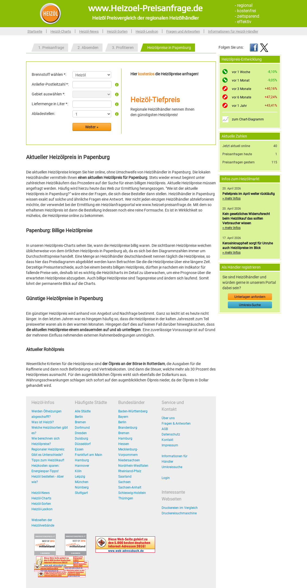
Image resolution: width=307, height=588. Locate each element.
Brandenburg (127, 428)
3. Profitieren (123, 47)
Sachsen (124, 482)
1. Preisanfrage (51, 47)
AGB (165, 429)
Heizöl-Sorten (117, 31)
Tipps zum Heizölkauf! (47, 460)
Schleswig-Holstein (132, 493)
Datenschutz (171, 434)
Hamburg (82, 460)
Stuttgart (81, 493)
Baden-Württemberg (133, 411)
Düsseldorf (83, 444)
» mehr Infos (231, 198)
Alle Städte (83, 411)
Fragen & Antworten (176, 423)
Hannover (82, 466)
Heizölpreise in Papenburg (169, 47)
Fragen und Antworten (183, 31)
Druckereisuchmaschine (179, 513)
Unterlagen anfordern (250, 297)
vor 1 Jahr (239, 106)
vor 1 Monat (241, 80)
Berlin (79, 417)
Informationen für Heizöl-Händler (233, 31)
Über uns (168, 418)
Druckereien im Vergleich (180, 508)
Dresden (81, 433)
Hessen (123, 444)
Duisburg (81, 438)
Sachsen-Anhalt (129, 487)
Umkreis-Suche (250, 305)
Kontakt (167, 440)
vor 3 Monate (241, 89)
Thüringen (125, 498)
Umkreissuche (172, 467)
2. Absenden (88, 47)
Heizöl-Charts (60, 31)
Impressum (170, 445)
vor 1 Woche (241, 72)
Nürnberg (82, 487)
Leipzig (80, 476)
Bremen (80, 422)
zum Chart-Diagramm (248, 119)
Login (166, 478)
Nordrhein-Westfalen (133, 466)
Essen (79, 449)
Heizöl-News (89, 31)
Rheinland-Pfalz (129, 471)
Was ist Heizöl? (42, 422)
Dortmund (82, 428)
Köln (78, 471)
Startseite (34, 31)
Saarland (125, 476)
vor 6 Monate (241, 97)
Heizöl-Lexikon (147, 31)
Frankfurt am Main (88, 455)
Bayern (123, 417)
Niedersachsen (129, 460)
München (81, 482)
